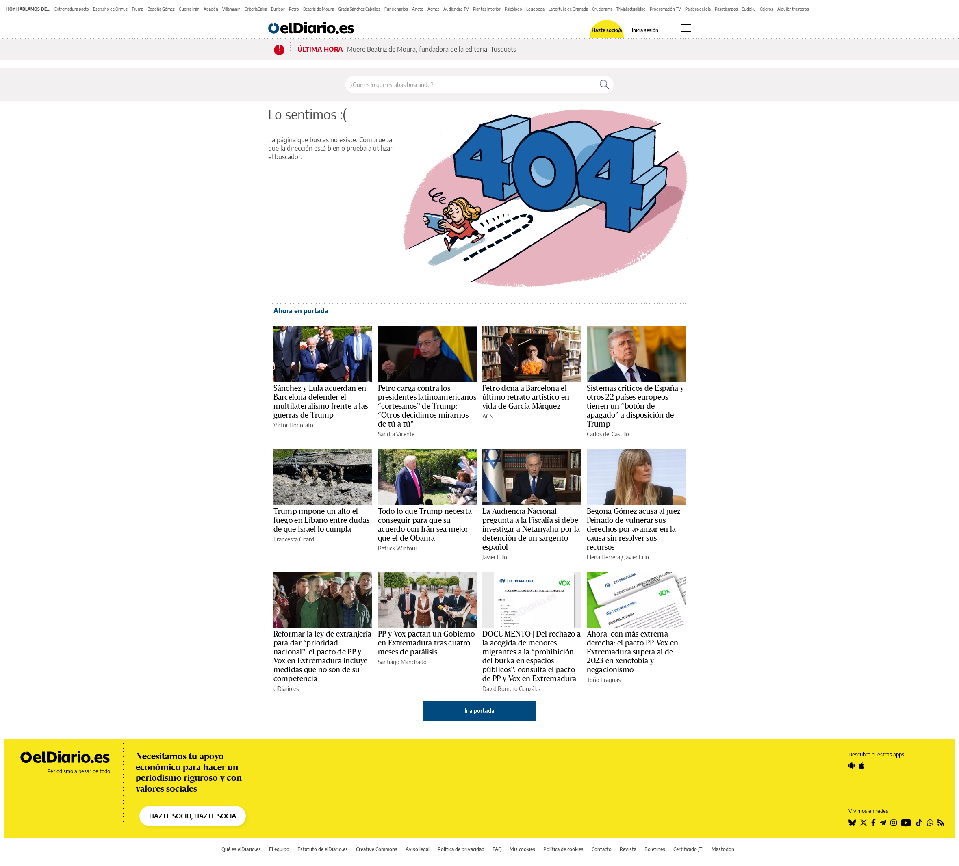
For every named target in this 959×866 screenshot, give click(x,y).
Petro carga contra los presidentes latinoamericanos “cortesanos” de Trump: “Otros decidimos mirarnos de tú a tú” (427, 406)
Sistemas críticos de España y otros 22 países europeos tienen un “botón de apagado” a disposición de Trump (635, 406)
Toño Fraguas (604, 679)
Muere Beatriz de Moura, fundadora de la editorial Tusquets (431, 49)
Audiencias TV (456, 8)
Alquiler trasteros (793, 8)
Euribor (278, 8)
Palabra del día (698, 8)
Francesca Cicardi (294, 539)
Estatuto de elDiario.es (322, 849)
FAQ (497, 849)
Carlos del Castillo (608, 434)
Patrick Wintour (397, 548)
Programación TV (665, 8)
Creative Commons (376, 849)
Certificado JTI (688, 849)
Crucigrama (602, 8)
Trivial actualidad (631, 8)
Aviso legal (418, 849)
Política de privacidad (461, 849)
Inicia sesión (645, 30)
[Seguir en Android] (851, 765)
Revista (628, 849)
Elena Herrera (603, 557)
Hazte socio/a (607, 30)
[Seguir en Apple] (861, 765)
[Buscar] (604, 84)
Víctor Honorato (293, 425)
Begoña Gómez (161, 8)
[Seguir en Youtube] (906, 822)
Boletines (654, 849)
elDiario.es (286, 688)
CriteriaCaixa (256, 8)
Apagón (211, 8)
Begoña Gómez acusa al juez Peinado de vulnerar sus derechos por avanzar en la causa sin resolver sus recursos (633, 529)
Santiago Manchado (402, 661)
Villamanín (231, 8)
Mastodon (723, 849)
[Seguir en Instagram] (893, 822)
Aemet (433, 8)
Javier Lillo (494, 557)
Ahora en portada (300, 311)
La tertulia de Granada (568, 8)
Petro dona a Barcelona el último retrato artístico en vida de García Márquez (526, 397)
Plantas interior (487, 8)
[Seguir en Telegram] (883, 822)
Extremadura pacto (71, 8)
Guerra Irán (189, 8)
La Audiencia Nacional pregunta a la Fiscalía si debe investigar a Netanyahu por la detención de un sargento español (531, 529)
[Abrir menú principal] (686, 28)
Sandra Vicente (396, 434)
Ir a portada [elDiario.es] (479, 710)
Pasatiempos (726, 8)
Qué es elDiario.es (241, 849)
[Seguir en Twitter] (863, 822)
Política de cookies (563, 849)
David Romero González (511, 688)
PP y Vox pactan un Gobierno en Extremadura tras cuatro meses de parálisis (426, 643)
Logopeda (535, 8)
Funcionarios (396, 8)
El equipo (279, 849)
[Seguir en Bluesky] (852, 822)
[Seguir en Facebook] (873, 822)
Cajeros (766, 8)
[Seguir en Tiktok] (919, 822)
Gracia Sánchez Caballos (359, 8)
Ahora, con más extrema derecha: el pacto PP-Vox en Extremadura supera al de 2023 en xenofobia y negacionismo (632, 652)
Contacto (602, 849)
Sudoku (749, 8)
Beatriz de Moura (318, 8)
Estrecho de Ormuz (110, 8)
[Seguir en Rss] (940, 822)
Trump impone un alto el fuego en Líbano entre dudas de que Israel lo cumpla (321, 520)
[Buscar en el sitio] (470, 84)
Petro (294, 8)
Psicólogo (513, 8)
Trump (137, 8)
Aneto (417, 8)
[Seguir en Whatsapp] (930, 822)
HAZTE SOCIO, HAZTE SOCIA (192, 816)
